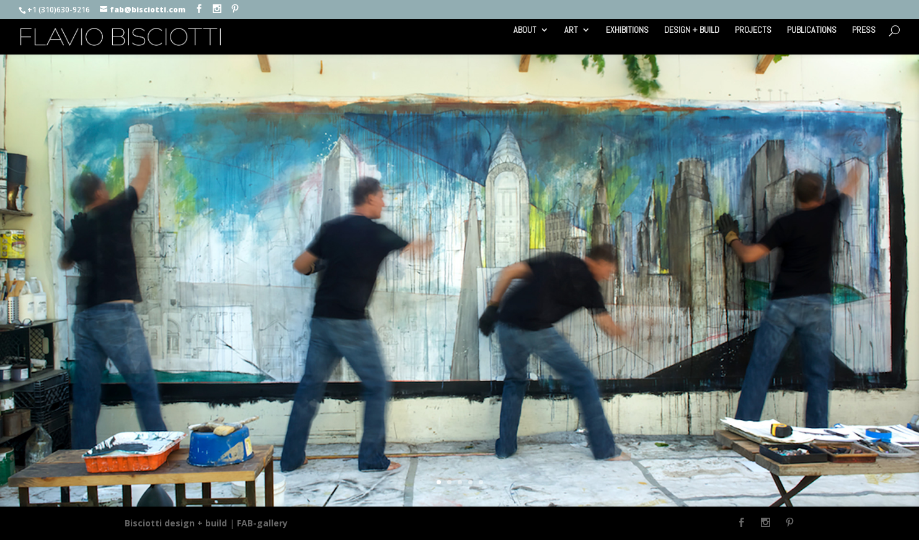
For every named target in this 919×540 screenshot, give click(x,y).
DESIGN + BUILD (691, 30)
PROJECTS (753, 30)
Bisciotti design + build (176, 523)
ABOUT (524, 30)
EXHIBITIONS (627, 30)
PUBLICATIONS (812, 30)
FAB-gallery (262, 523)
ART (571, 30)
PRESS (864, 30)
